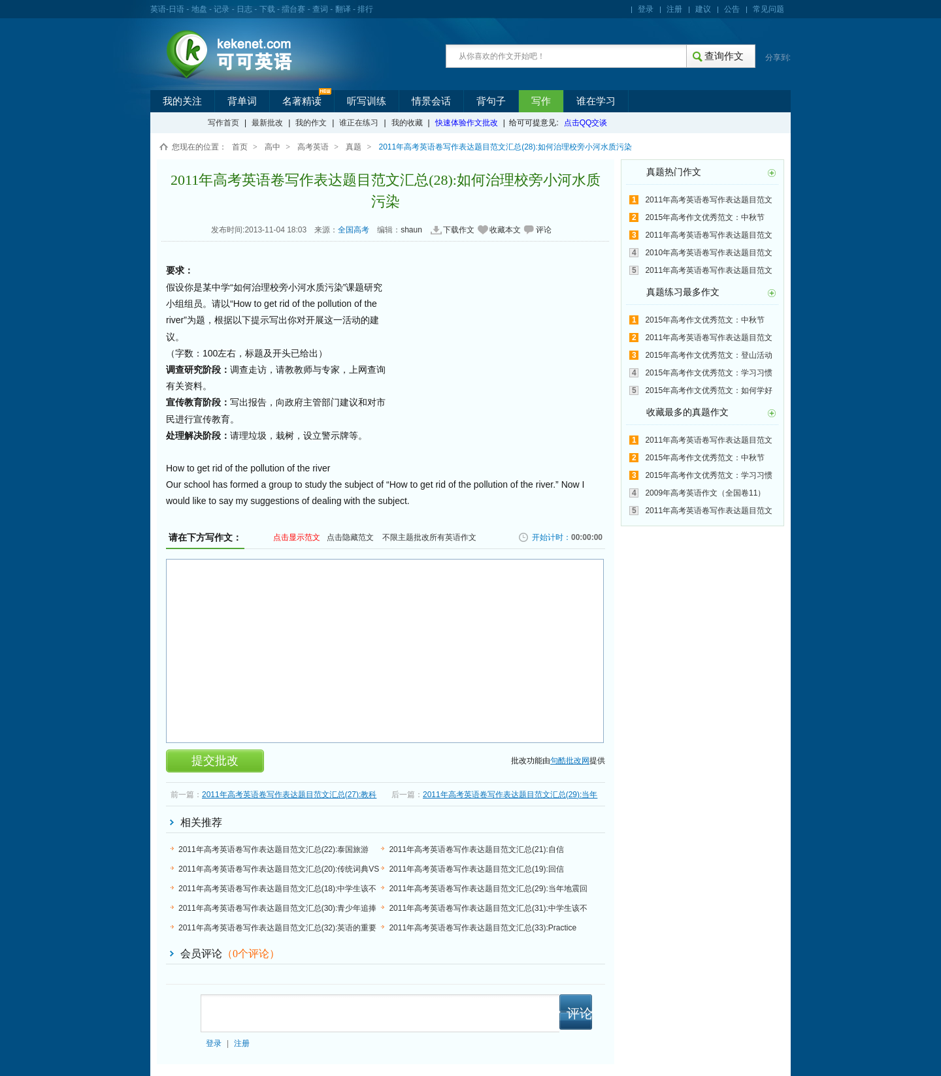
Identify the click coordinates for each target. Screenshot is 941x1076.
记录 (221, 9)
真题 (353, 146)
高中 (272, 146)
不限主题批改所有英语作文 (429, 537)
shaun (411, 229)
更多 (772, 173)
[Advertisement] (489, 361)
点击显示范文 (296, 537)
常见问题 (768, 9)
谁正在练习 (358, 122)
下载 (267, 9)
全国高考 (353, 229)
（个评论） (251, 953)
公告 (732, 9)
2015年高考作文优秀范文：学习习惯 (708, 372)
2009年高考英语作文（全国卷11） (705, 493)
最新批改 (267, 122)
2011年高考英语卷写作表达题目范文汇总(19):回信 (476, 869)
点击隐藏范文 (350, 537)
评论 (544, 229)
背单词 (242, 101)
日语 (176, 9)
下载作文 (458, 229)
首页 (240, 146)
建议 (703, 9)
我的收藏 (407, 122)
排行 (365, 9)
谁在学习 (596, 101)
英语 (158, 9)
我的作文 (311, 122)
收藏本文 (505, 229)
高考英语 (313, 146)
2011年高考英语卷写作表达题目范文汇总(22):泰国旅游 (273, 849)
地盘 (199, 9)
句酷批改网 (569, 760)
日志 (244, 9)
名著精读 (302, 101)
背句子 (491, 101)
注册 (674, 9)
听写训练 (366, 101)
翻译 (343, 9)
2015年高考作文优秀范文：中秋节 (705, 217)
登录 (645, 9)
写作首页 (223, 122)
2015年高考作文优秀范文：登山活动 (708, 355)
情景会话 (431, 101)
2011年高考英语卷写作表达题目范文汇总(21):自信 (476, 849)
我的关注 (182, 101)
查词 (320, 9)
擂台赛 (293, 9)
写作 (541, 101)
